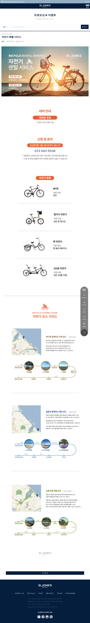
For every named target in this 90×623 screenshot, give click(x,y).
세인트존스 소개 (19, 593)
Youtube (39, 617)
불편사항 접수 (50, 593)
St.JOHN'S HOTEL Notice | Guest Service (13, 1)
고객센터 (40, 593)
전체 (4, 27)
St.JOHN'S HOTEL (45, 6)
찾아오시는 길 (31, 593)
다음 (86, 573)
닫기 (87, 1)
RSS (51, 617)
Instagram (47, 617)
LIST (45, 573)
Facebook (43, 617)
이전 (3, 573)
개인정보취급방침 (70, 593)
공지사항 (59, 593)
